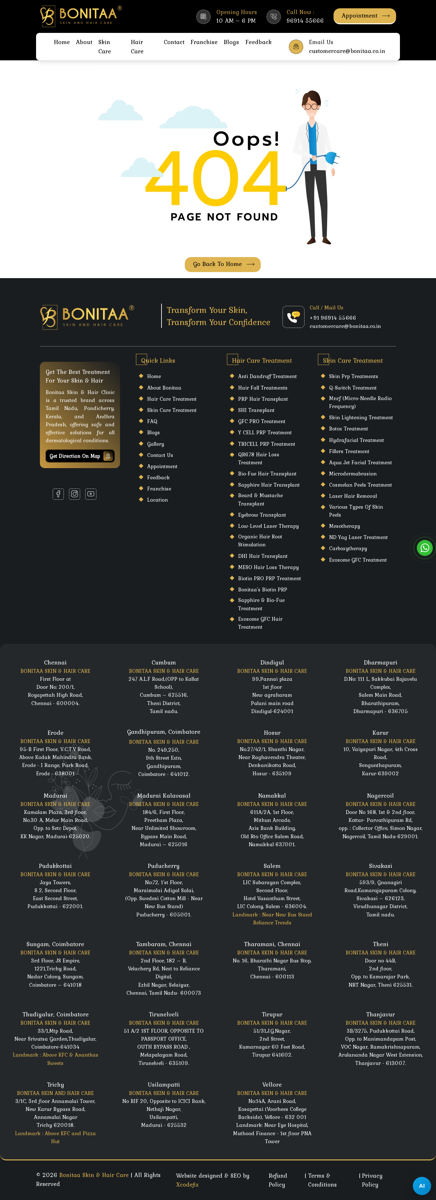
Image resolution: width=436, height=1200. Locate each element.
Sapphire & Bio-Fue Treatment (261, 604)
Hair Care (137, 46)
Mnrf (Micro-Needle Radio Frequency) (360, 402)
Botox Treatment (348, 428)
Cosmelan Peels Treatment (360, 485)
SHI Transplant (256, 410)
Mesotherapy (344, 526)
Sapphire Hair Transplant (269, 485)
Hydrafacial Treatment (356, 440)
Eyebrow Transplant (262, 515)
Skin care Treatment (172, 410)
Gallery (155, 444)
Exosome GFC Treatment (358, 560)
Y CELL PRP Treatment (265, 432)
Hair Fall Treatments (263, 387)
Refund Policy (278, 1180)
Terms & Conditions (322, 1180)
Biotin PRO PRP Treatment (269, 578)
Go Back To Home (223, 264)
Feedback (258, 41)
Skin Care (104, 46)
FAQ (152, 421)
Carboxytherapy (348, 548)
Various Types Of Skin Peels (356, 511)
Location (157, 500)
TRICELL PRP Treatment (266, 444)
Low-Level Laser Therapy (268, 526)
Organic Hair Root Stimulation (260, 540)
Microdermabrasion (353, 473)
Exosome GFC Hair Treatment (260, 623)
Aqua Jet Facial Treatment (360, 462)
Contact (174, 41)
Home (62, 41)
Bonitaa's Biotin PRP (262, 589)
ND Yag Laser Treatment (358, 537)
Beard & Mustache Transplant (260, 499)
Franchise (204, 41)
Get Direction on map (81, 456)
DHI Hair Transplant (263, 556)
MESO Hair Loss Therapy (268, 567)
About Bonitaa (164, 387)
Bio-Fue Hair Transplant (267, 473)
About (84, 41)
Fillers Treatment (349, 451)
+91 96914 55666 (333, 318)
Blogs (231, 41)
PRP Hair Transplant (263, 399)
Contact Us (160, 455)
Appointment (366, 15)
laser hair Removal (353, 496)
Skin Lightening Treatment (361, 417)
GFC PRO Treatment (261, 421)
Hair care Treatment (172, 399)
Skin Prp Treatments (353, 376)
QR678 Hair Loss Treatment (258, 458)
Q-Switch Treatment (353, 387)
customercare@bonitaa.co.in (345, 326)
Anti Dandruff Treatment (267, 376)
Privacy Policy (372, 1180)
